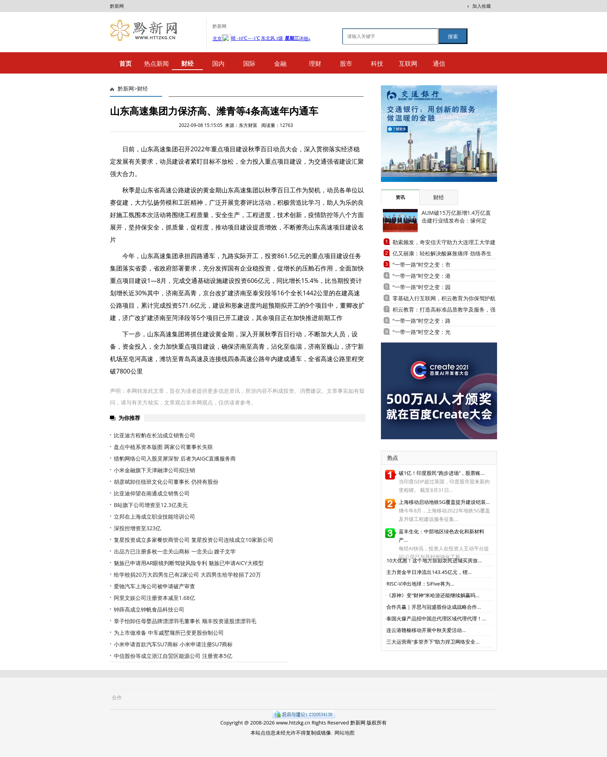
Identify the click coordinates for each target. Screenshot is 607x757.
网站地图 (344, 732)
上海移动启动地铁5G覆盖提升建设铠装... (444, 501)
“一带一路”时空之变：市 (422, 264)
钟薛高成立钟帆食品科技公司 (149, 609)
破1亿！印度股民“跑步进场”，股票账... (442, 472)
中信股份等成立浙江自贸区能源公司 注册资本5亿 (173, 655)
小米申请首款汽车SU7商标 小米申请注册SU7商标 (173, 644)
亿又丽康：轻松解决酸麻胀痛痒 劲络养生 (442, 253)
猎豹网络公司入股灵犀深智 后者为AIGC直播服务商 (175, 458)
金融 (280, 63)
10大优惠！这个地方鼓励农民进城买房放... (434, 560)
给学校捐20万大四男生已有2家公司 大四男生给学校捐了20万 (187, 574)
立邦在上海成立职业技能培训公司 (154, 516)
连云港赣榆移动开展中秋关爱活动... (426, 630)
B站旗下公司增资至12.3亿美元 (151, 505)
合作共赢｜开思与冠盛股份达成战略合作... (433, 606)
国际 (249, 63)
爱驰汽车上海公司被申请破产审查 (154, 586)
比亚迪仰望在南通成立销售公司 (152, 493)
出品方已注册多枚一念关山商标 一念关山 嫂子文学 (175, 551)
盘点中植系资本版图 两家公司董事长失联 (163, 446)
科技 (377, 63)
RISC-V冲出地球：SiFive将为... (420, 583)
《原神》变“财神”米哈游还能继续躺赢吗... (432, 595)
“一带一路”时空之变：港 (422, 275)
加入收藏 (481, 6)
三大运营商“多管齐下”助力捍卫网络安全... (432, 641)
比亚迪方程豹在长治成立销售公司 (154, 435)
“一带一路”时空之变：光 (422, 332)
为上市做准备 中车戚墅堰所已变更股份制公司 (169, 632)
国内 (218, 63)
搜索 (453, 36)
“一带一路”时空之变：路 (422, 320)
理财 (315, 63)
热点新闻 (156, 63)
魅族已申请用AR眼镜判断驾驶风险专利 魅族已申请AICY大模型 (189, 563)
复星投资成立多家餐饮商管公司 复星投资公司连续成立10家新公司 (193, 539)
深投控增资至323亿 (137, 528)
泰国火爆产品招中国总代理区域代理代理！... (436, 618)
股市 (346, 63)
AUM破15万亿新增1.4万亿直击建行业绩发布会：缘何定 (456, 216)
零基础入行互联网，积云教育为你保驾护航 (444, 298)
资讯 (400, 197)
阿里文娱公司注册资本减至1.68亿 (154, 597)
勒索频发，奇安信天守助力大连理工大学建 (444, 242)
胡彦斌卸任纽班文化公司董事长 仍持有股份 (166, 481)
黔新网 (117, 6)
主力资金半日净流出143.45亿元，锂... (429, 572)
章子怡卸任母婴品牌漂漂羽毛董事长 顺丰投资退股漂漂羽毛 (185, 621)
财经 (142, 89)
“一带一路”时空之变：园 (422, 287)
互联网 (408, 63)
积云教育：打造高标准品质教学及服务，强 (444, 309)
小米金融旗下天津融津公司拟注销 (154, 470)
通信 (439, 63)
